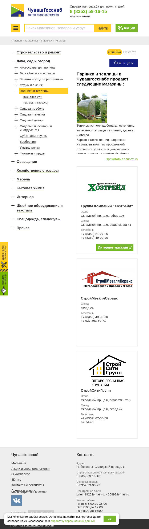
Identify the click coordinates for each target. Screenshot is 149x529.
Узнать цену (123, 63)
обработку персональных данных (73, 521)
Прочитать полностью (122, 159)
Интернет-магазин (115, 247)
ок (110, 519)
